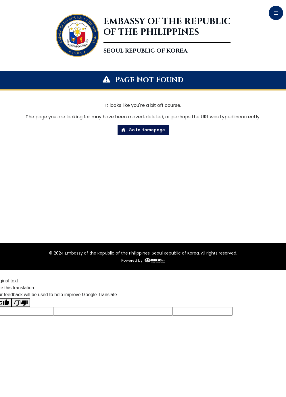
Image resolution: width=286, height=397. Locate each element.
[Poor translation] (21, 302)
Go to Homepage (143, 130)
